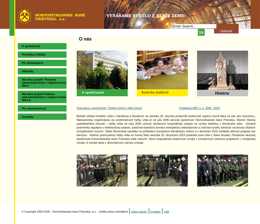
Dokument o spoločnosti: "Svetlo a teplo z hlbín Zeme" (110, 107)
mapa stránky (139, 211)
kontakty (156, 211)
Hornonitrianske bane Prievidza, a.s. (130, 12)
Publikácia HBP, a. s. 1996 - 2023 (199, 107)
